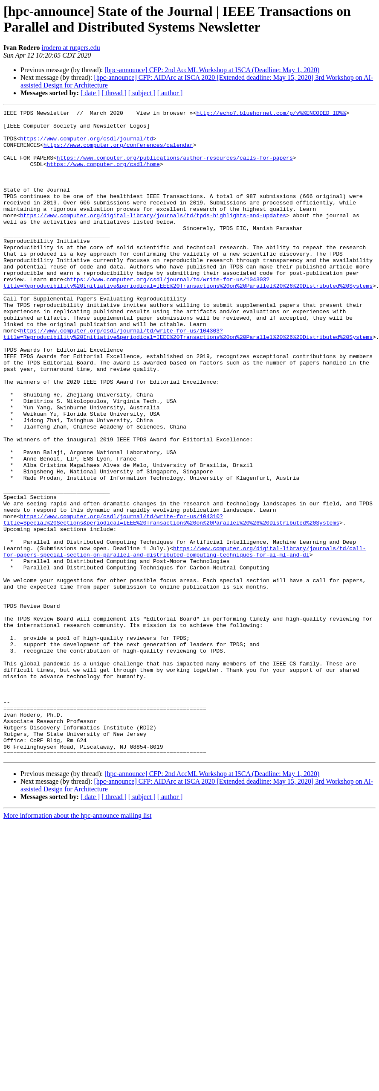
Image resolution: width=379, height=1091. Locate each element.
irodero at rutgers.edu (71, 47)
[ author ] (170, 92)
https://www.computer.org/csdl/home (102, 175)
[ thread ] (114, 92)
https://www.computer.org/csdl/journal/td (86, 145)
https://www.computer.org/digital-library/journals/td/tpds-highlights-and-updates (153, 237)
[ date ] (90, 92)
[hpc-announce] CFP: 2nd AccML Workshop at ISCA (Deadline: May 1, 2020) (211, 69)
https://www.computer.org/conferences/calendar (118, 152)
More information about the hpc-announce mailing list (77, 944)
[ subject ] (142, 92)
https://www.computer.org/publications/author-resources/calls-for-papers (175, 168)
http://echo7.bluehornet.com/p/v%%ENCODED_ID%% (271, 114)
